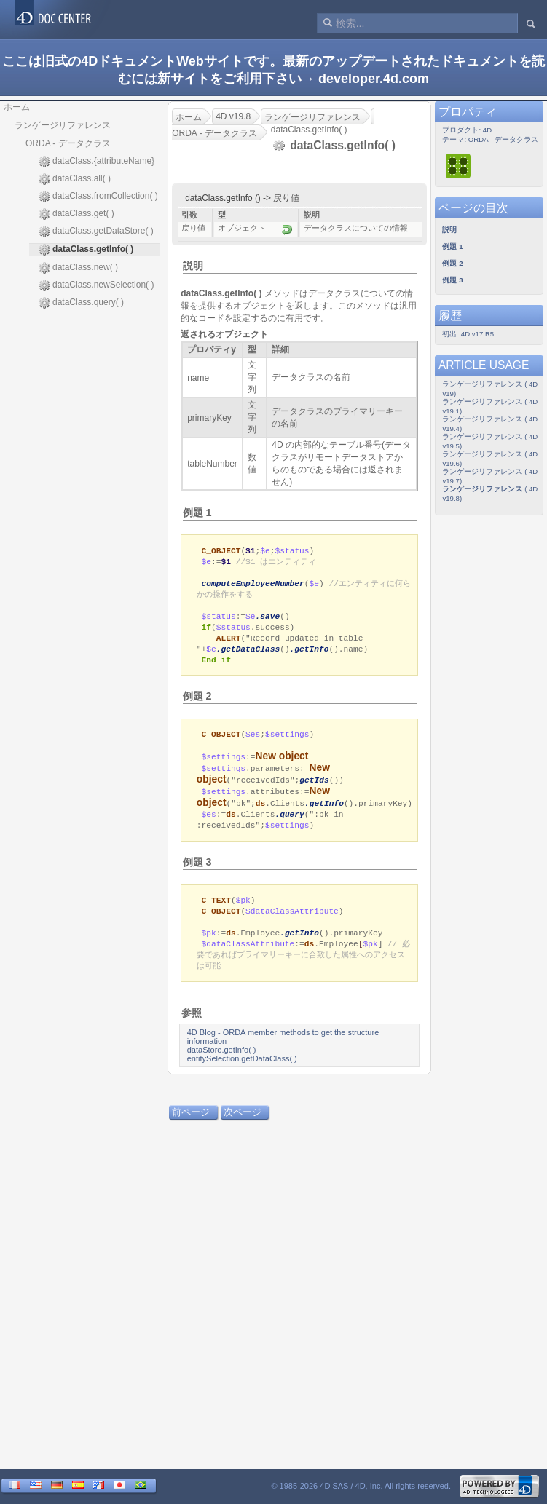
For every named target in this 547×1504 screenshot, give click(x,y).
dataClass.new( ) (78, 268)
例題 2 (197, 704)
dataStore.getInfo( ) (221, 1065)
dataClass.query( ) (81, 303)
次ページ (242, 1128)
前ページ (191, 1128)
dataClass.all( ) (75, 179)
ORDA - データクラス (68, 143)
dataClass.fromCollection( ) (98, 196)
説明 (193, 266)
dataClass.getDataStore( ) (96, 231)
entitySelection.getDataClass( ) (242, 1074)
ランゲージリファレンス (63, 125)
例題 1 (197, 512)
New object (282, 765)
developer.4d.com (373, 78)
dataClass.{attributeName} (96, 161)
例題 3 (197, 873)
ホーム (17, 107)
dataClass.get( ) (76, 214)
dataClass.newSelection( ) (96, 285)
